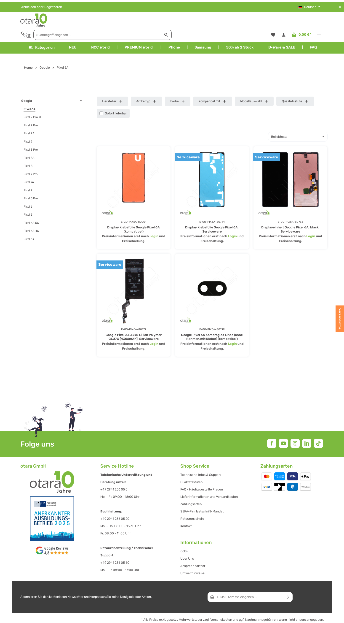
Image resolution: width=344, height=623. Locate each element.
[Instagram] (295, 429)
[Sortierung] (298, 123)
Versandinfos (340, 319)
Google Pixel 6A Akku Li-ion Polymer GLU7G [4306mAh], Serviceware (134, 323)
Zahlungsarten (191, 490)
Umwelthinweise (192, 559)
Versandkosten (221, 606)
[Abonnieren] (288, 583)
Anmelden (28, 5)
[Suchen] (242, 19)
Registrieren (53, 5)
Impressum (283, 616)
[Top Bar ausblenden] (339, 5)
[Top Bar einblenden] (319, 19)
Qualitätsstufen (191, 468)
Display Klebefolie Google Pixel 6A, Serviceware (212, 216)
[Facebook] (271, 429)
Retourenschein (192, 505)
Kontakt (186, 512)
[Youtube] (283, 429)
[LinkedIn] (306, 429)
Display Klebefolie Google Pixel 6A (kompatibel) (133, 216)
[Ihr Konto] (283, 19)
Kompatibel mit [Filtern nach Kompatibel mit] (213, 87)
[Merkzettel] (273, 19)
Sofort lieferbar (116, 100)
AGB (298, 616)
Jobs (184, 537)
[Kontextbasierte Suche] (101, 19)
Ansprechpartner (192, 552)
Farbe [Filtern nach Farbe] (177, 87)
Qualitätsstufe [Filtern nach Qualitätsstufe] (295, 87)
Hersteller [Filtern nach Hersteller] (112, 87)
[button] (81, 87)
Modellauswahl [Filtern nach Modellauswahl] (254, 87)
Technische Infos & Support (200, 461)
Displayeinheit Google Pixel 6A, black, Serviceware (290, 216)
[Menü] (41, 34)
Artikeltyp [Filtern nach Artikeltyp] (146, 87)
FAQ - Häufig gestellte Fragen (201, 476)
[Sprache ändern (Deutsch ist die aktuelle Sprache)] (309, 5)
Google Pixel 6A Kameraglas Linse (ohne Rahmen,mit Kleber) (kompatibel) (212, 323)
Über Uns (187, 545)
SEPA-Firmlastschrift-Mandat (202, 498)
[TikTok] (318, 429)
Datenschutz (314, 616)
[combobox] (173, 19)
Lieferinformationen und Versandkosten (209, 483)
